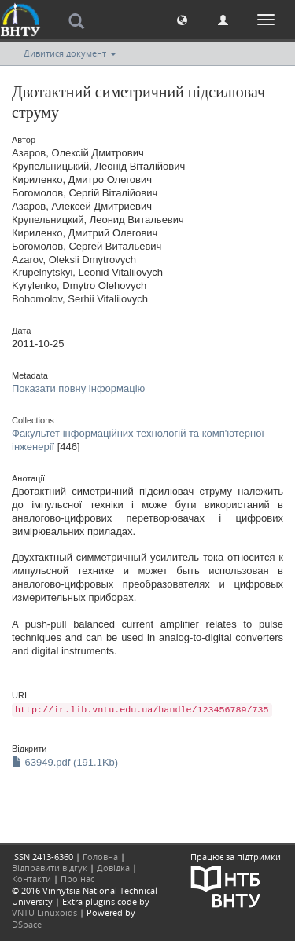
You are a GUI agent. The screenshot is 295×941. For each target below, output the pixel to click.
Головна (100, 856)
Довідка (113, 867)
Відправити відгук (49, 867)
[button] (182, 19)
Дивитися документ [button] (70, 53)
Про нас (77, 878)
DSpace (27, 924)
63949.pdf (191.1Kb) (65, 762)
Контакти (31, 878)
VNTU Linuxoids (44, 912)
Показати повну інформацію (78, 388)
